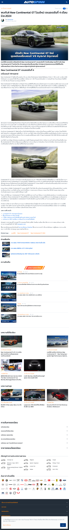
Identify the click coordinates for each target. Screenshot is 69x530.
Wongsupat (10, 19)
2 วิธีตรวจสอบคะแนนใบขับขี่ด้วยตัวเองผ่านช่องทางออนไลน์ (19, 217)
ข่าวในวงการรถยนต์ (6, 8)
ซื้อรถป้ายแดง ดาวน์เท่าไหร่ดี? (11, 215)
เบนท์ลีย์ (13, 233)
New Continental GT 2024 (38, 233)
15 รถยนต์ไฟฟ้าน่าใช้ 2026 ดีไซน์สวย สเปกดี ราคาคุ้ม (29, 274)
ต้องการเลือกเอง (7, 525)
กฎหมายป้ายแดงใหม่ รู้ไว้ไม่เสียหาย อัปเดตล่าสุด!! (29, 305)
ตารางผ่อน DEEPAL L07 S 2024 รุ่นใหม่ (21, 248)
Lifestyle (19, 303)
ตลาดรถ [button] (4, 507)
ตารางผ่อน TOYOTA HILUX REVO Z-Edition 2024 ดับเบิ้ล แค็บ (28, 243)
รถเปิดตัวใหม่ (4, 373)
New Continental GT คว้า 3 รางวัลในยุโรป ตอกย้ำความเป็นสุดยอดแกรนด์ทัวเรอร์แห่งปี (11, 354)
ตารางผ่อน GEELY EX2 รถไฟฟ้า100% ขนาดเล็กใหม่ (29, 295)
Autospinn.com (21, 224)
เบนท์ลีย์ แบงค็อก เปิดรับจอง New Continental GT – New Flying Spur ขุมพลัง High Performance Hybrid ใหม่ (57, 355)
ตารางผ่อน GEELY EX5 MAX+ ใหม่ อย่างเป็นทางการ (29, 316)
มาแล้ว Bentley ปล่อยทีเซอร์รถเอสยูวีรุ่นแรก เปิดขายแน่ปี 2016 (34, 377)
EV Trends (20, 271)
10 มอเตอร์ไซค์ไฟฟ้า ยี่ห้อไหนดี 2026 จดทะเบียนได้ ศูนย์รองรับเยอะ (33, 284)
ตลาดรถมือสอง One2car (25, 227)
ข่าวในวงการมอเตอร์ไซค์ (23, 282)
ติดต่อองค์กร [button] (5, 511)
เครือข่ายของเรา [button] (6, 516)
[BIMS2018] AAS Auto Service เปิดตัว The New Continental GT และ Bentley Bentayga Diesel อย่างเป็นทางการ (11, 378)
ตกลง (63, 525)
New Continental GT (23, 233)
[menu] (2, 2)
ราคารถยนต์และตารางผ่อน (23, 293)
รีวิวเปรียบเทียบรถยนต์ (6, 402)
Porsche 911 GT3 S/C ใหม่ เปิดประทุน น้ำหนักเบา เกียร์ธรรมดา (57, 406)
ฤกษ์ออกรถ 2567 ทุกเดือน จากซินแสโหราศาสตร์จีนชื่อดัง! (19, 219)
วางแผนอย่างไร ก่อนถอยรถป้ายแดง (12, 213)
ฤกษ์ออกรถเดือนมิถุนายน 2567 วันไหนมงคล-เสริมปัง (25, 254)
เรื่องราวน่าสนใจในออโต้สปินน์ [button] (10, 502)
